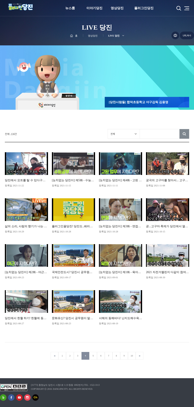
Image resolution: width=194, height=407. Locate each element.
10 (132, 355)
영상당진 (117, 8)
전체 (113, 134)
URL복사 (187, 35)
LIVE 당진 (113, 35)
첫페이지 (54, 356)
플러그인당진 (144, 8)
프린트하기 (175, 35)
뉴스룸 (70, 8)
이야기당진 (94, 8)
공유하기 (167, 35)
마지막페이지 (139, 356)
